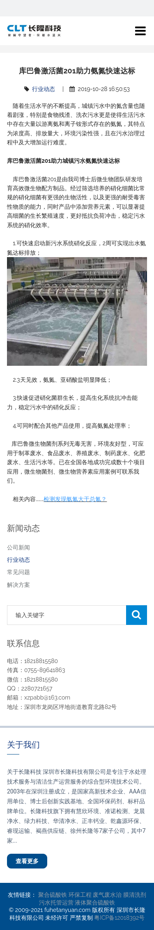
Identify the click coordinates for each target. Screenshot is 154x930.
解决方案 (18, 584)
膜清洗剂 (134, 894)
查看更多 (27, 861)
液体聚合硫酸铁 (95, 902)
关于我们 (23, 745)
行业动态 (43, 89)
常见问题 (18, 572)
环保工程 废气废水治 (95, 894)
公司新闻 (18, 547)
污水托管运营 (56, 902)
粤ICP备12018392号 (119, 917)
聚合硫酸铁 (52, 894)
